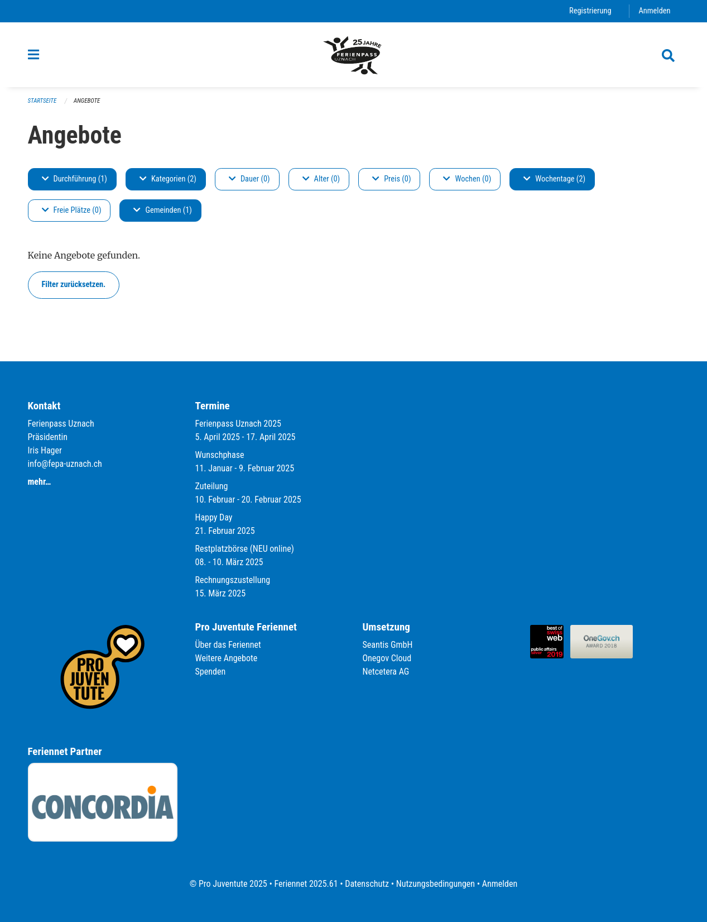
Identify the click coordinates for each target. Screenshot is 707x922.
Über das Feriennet (228, 644)
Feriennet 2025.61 (306, 883)
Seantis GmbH (388, 644)
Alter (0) (321, 179)
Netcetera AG (386, 671)
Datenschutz (367, 883)
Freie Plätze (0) (72, 210)
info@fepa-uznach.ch (65, 463)
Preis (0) (391, 179)
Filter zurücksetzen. (74, 284)
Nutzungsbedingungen (435, 883)
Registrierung (590, 11)
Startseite (42, 100)
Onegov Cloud (387, 658)
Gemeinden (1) (162, 210)
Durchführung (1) (74, 179)
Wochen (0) (467, 179)
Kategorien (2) (168, 179)
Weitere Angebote (226, 658)
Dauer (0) (249, 179)
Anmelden (654, 11)
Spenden (210, 671)
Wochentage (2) (554, 179)
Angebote (87, 100)
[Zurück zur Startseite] (353, 55)
